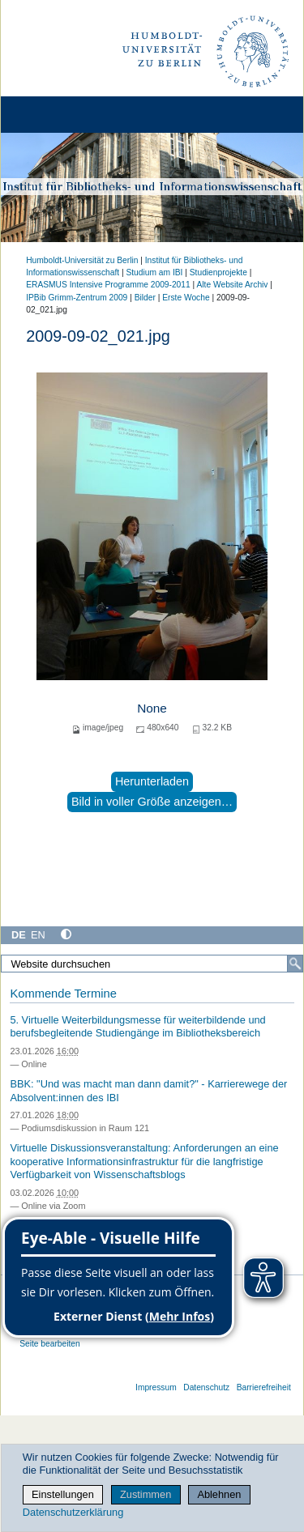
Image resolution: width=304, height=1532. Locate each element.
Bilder (145, 297)
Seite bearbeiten (49, 1343)
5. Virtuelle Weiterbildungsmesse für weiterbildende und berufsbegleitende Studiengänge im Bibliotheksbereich (137, 1027)
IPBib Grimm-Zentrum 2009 (76, 297)
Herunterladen (152, 781)
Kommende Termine (63, 993)
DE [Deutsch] (18, 935)
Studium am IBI (154, 272)
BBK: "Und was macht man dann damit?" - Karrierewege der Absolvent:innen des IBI (148, 1091)
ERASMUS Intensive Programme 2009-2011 (108, 284)
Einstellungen (63, 1494)
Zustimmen (145, 1494)
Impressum (156, 1387)
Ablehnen (219, 1494)
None (152, 708)
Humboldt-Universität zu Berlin (82, 260)
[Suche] (295, 963)
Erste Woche (185, 297)
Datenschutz (206, 1387)
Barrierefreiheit (264, 1387)
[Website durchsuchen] (152, 963)
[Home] (58, 114)
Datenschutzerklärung (73, 1512)
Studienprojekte (218, 272)
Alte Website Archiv (232, 284)
